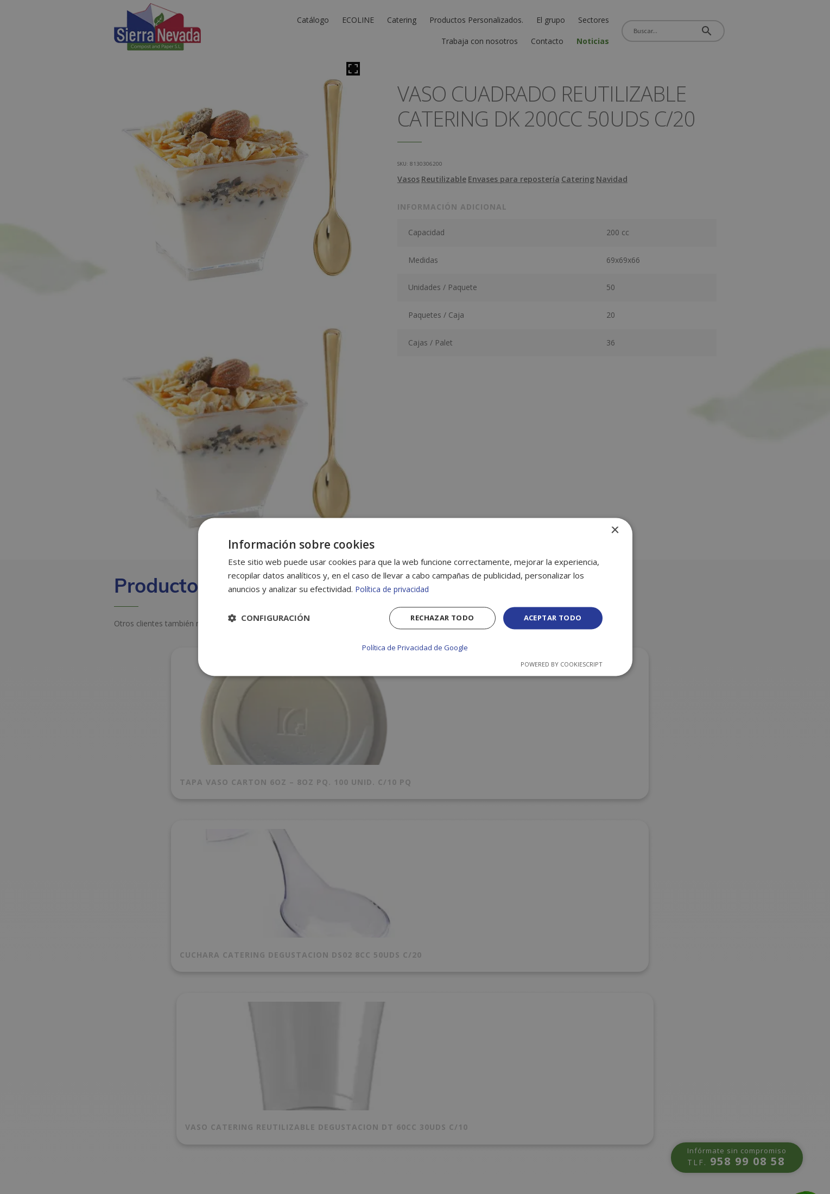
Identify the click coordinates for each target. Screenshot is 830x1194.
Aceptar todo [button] (550, 619)
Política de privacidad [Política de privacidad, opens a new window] (394, 589)
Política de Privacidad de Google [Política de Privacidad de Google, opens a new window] (415, 647)
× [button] (615, 531)
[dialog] (415, 596)
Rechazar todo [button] (435, 619)
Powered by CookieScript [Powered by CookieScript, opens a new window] (562, 664)
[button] (269, 619)
